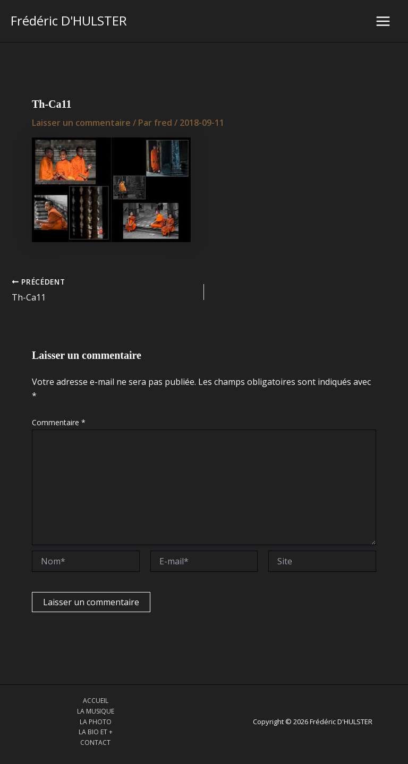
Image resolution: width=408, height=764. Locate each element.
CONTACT (95, 742)
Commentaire (59, 422)
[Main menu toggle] (383, 21)
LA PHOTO (96, 721)
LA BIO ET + (96, 731)
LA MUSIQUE (95, 711)
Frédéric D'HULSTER (69, 20)
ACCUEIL (95, 700)
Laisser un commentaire (81, 122)
